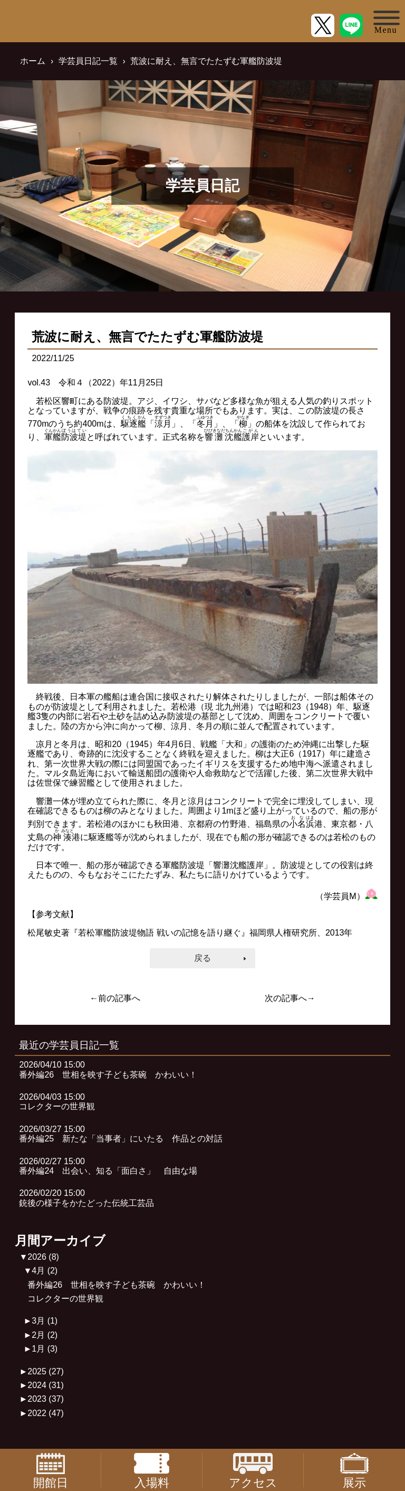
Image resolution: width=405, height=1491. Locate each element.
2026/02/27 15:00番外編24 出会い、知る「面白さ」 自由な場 (108, 1166)
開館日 (50, 1470)
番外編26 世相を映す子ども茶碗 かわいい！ (116, 1284)
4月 (44, 1270)
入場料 (151, 1470)
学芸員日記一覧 (88, 60)
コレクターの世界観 (65, 1298)
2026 (43, 1256)
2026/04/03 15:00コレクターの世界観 (57, 1101)
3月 (44, 1320)
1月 (44, 1348)
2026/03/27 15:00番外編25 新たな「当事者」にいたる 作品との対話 (121, 1134)
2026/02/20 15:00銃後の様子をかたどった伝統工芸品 (86, 1197)
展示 (354, 1470)
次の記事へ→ (290, 998)
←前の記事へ (115, 998)
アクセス (253, 1470)
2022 (45, 1413)
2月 (44, 1334)
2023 (45, 1398)
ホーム (32, 60)
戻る (202, 958)
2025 (45, 1371)
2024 (45, 1385)
